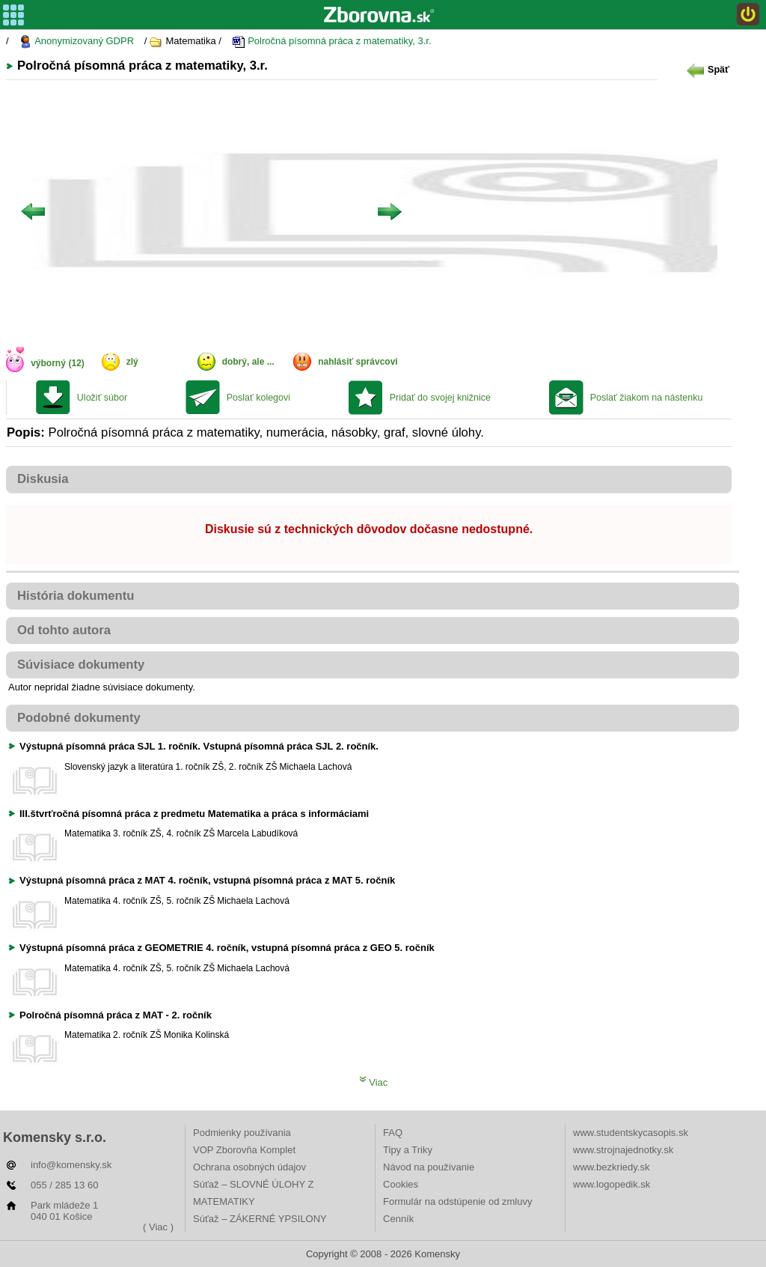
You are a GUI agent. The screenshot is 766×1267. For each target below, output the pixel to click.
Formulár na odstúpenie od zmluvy (457, 1201)
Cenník (398, 1218)
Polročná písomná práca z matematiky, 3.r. (332, 41)
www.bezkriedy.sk (611, 1167)
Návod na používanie (428, 1167)
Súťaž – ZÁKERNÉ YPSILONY (260, 1218)
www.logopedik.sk (611, 1184)
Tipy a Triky (407, 1149)
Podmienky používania (242, 1132)
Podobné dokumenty (79, 718)
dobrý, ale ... (248, 361)
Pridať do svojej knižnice (440, 397)
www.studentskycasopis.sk (630, 1132)
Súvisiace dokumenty (80, 664)
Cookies (400, 1184)
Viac (373, 1082)
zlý (132, 361)
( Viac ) (158, 1227)
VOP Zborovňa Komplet (244, 1149)
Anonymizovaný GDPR (76, 41)
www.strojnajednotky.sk (623, 1149)
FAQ (392, 1132)
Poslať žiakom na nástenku (646, 397)
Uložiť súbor (102, 397)
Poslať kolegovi (258, 397)
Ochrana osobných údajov (249, 1167)
